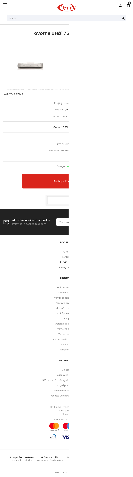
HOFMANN (78, 150)
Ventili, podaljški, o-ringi (66, 297)
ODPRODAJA (66, 344)
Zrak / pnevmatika (66, 313)
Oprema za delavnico (66, 323)
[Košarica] (128, 5)
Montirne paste (67, 292)
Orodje (66, 318)
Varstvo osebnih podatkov (66, 390)
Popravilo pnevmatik (66, 303)
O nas (66, 251)
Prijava (120, 5)
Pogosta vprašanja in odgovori (67, 395)
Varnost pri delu (66, 334)
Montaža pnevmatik (66, 308)
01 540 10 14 (66, 262)
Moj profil (66, 369)
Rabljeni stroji (66, 349)
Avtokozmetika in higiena (66, 339)
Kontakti (66, 256)
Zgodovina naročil (66, 375)
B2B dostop (66, 380)
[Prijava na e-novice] (111, 222)
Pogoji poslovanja (66, 385)
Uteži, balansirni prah (66, 287)
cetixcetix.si (66, 267)
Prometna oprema (66, 328)
